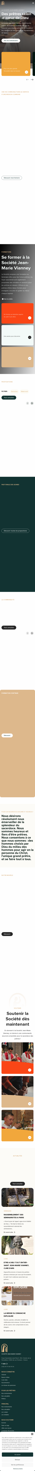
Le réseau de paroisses (8, 1385)
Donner (3, 1423)
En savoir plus (9, 1232)
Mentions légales (18, 1468)
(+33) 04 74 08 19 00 (7, 1366)
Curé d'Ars (4, 1380)
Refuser (17, 1460)
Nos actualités (5, 1396)
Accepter (18, 1454)
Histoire (3, 1374)
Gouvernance (5, 1382)
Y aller (4, 1364)
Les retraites (5, 1414)
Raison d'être (5, 1377)
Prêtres (3, 1398)
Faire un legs (5, 1425)
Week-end (24, 391)
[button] (32, 1434)
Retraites (14, 391)
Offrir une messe (6, 1428)
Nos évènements (6, 1393)
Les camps (4, 1412)
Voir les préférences (17, 1465)
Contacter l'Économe (7, 1431)
